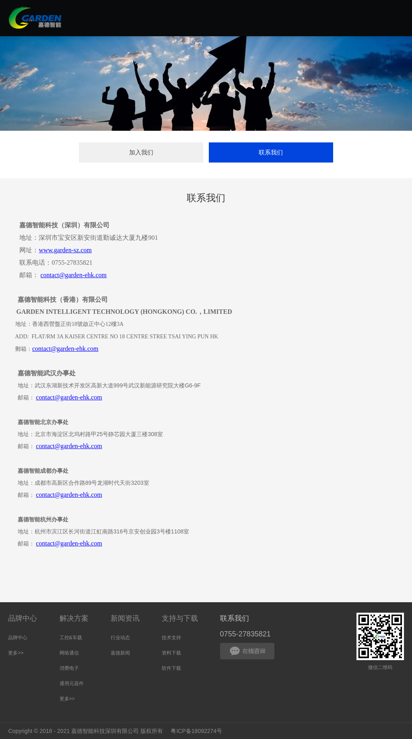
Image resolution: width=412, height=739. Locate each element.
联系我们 (271, 152)
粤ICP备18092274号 (196, 731)
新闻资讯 (125, 618)
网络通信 (69, 653)
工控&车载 (71, 637)
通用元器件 (72, 683)
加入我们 (141, 152)
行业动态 (120, 637)
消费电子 (69, 668)
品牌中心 (22, 618)
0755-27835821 (245, 634)
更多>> (15, 653)
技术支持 (171, 637)
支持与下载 (180, 618)
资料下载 (171, 653)
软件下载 (171, 668)
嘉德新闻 (120, 653)
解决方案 (74, 618)
